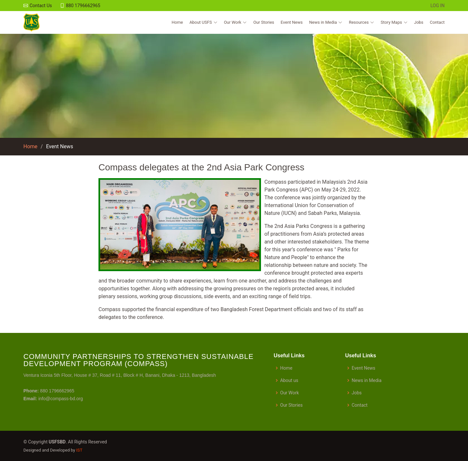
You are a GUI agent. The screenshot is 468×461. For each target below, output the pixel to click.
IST (79, 450)
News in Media (367, 380)
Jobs (418, 22)
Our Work (289, 392)
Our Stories (263, 22)
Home (177, 22)
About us (289, 380)
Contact (437, 22)
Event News (292, 22)
